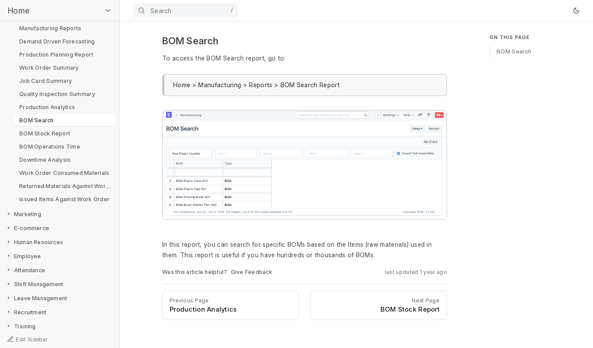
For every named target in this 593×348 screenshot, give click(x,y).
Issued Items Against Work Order (64, 198)
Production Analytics (47, 106)
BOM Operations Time (49, 145)
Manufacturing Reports (50, 27)
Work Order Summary (49, 67)
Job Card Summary (45, 80)
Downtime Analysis (45, 159)
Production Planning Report (56, 53)
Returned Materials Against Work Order (67, 185)
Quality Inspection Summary (57, 93)
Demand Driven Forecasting (57, 40)
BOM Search (36, 119)
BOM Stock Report (44, 132)
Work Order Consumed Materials (64, 172)
